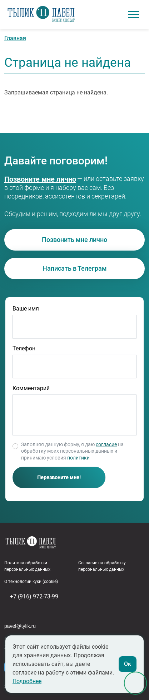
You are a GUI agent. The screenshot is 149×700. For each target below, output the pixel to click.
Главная (15, 38)
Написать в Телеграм (75, 268)
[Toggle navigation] (134, 14)
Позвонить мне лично (74, 239)
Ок (127, 664)
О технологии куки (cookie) (31, 581)
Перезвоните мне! (59, 477)
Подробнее (27, 681)
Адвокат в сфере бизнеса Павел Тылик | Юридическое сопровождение (41, 14)
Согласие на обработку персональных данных (102, 566)
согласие (106, 444)
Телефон (24, 348)
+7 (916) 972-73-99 (31, 179)
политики (78, 458)
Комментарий (31, 388)
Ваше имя (26, 308)
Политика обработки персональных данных (27, 566)
